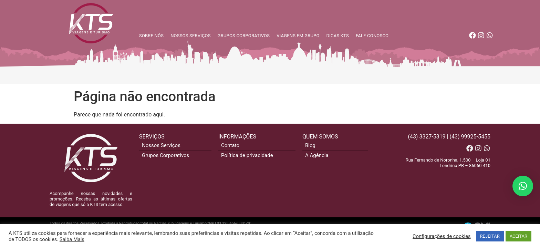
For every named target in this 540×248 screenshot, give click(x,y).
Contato (230, 145)
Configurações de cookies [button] (441, 236)
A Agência (317, 155)
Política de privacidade (247, 155)
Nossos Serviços (161, 145)
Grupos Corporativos (165, 155)
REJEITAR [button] (490, 236)
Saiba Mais (72, 239)
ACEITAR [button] (518, 236)
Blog (310, 145)
